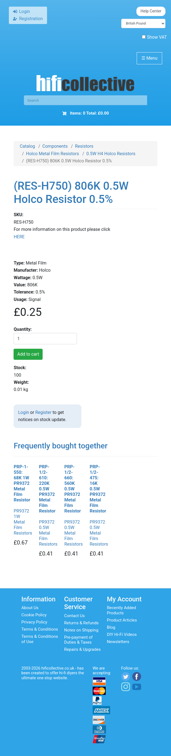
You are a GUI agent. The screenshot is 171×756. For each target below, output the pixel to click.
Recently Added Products (121, 610)
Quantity (22, 329)
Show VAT (154, 37)
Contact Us (74, 615)
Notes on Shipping (81, 630)
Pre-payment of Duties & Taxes (78, 640)
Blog (111, 627)
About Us (29, 607)
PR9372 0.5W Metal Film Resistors (48, 533)
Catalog (27, 146)
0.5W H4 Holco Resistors (110, 153)
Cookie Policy (33, 614)
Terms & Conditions (39, 629)
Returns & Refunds (81, 622)
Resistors (84, 146)
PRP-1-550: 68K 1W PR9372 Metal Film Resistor (22, 483)
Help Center (151, 11)
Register (43, 412)
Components (55, 146)
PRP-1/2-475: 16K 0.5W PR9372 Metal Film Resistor (98, 489)
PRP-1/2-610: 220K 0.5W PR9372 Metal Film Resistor (47, 489)
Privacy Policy (34, 622)
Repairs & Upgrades (82, 649)
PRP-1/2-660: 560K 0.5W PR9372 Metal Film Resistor (72, 489)
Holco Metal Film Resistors (52, 153)
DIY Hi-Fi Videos (122, 634)
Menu (149, 58)
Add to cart (28, 354)
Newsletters (118, 641)
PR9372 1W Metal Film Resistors (23, 522)
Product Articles (122, 620)
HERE (19, 236)
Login (23, 412)
